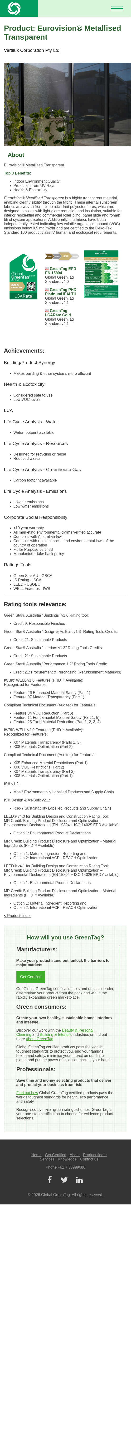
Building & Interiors (56, 1035)
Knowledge (67, 1159)
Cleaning (23, 1035)
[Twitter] (64, 1180)
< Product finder (17, 916)
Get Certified (31, 977)
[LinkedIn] (79, 1180)
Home (36, 1155)
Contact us (89, 1159)
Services (47, 1159)
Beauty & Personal (78, 1030)
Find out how (27, 1093)
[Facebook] (49, 1180)
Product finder (95, 1155)
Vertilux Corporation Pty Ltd (32, 50)
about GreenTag (39, 1039)
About (75, 1155)
